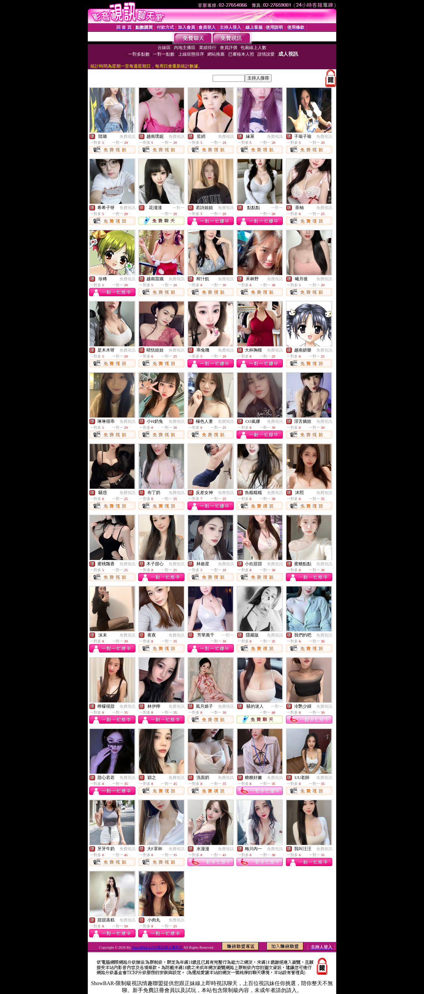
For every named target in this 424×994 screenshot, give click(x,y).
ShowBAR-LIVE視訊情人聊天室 (158, 947)
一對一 (179, 207)
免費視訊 (127, 136)
